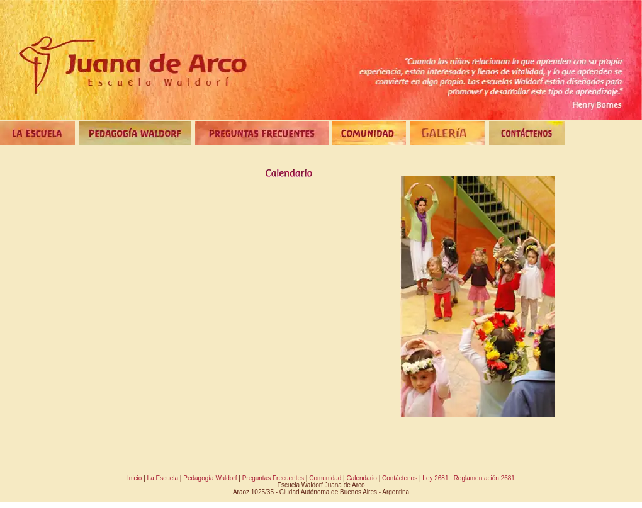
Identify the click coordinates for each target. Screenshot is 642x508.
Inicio (134, 478)
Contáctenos (399, 478)
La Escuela (162, 478)
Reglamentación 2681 (484, 478)
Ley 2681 (435, 478)
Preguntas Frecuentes (273, 478)
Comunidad (325, 478)
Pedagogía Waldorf (210, 478)
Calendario (361, 478)
